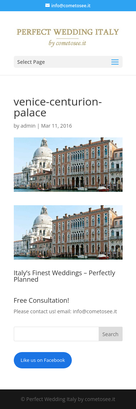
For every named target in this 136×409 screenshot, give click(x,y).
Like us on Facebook (43, 360)
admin (28, 125)
